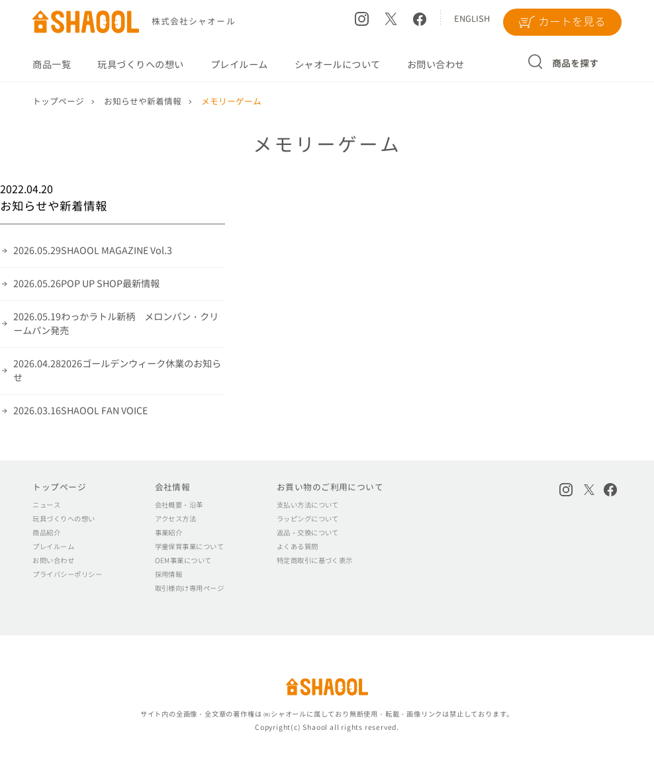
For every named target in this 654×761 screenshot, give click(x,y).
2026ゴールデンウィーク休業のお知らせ (117, 370)
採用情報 (169, 574)
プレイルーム (239, 64)
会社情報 (173, 487)
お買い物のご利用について (330, 487)
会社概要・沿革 (179, 505)
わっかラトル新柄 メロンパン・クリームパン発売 (115, 323)
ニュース (46, 505)
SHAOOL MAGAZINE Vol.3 (92, 250)
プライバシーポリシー (67, 574)
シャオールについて (338, 64)
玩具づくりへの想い (140, 64)
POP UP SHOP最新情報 (86, 284)
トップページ (59, 487)
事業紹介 (169, 532)
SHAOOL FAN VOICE (80, 411)
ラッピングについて (308, 518)
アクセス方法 (176, 518)
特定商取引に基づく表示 (315, 560)
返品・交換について (308, 532)
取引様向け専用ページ (189, 588)
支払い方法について (308, 505)
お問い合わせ (436, 64)
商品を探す (575, 63)
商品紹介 (46, 532)
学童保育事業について (189, 546)
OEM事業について (183, 560)
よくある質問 (297, 546)
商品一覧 (51, 64)
